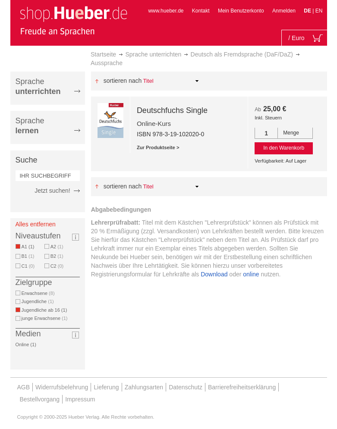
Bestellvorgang (40, 399)
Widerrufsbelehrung (61, 387)
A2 (56, 246)
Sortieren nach (123, 80)
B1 (28, 256)
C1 (28, 266)
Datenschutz (185, 387)
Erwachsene (38, 293)
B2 (56, 256)
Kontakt (201, 11)
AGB (23, 387)
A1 (30, 246)
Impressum (80, 399)
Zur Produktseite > (158, 147)
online (251, 274)
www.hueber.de (165, 11)
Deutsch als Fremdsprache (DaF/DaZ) (242, 54)
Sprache (38, 86)
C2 (57, 266)
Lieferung (106, 387)
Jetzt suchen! (52, 190)
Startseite (103, 54)
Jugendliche (38, 301)
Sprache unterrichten (153, 54)
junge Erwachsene (45, 318)
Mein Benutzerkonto (241, 11)
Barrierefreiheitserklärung (242, 387)
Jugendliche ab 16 (46, 310)
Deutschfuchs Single (172, 110)
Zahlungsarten (144, 387)
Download (214, 274)
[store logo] (73, 20)
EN (319, 11)
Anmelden (284, 11)
